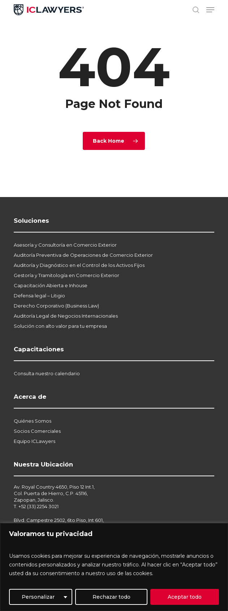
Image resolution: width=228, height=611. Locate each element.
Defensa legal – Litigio (39, 295)
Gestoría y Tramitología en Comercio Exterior (66, 275)
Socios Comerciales (37, 431)
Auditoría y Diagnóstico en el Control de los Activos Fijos (79, 265)
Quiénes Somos (32, 421)
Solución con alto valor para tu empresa (60, 326)
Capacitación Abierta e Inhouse (50, 285)
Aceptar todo (185, 597)
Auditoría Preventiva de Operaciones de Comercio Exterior (83, 255)
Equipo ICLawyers (34, 441)
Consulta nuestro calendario (47, 373)
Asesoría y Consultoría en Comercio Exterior (65, 245)
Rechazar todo (111, 597)
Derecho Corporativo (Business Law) (56, 306)
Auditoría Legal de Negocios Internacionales (66, 316)
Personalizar (38, 597)
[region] (114, 567)
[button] (210, 9)
